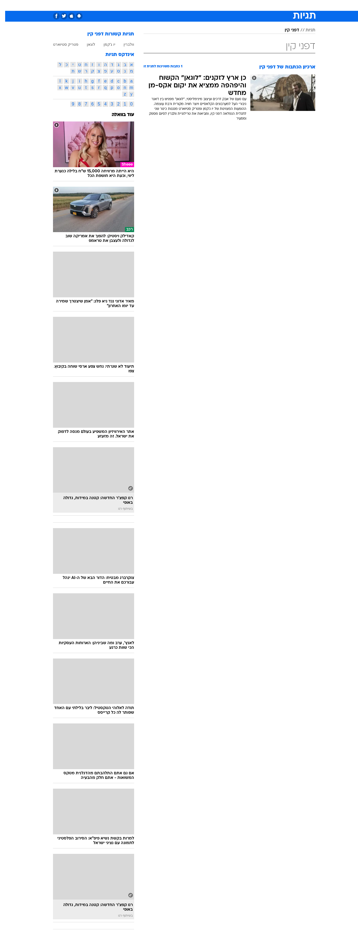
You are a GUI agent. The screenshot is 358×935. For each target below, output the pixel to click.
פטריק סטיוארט (60, 44)
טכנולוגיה (137, 5)
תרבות (238, 5)
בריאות (176, 5)
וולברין (123, 44)
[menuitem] (271, 5)
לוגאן (86, 44)
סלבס (222, 5)
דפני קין (287, 30)
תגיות (305, 30)
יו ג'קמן (104, 44)
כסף (206, 5)
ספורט (256, 5)
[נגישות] (7, 5)
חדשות (274, 5)
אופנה (117, 5)
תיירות (157, 5)
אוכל (192, 5)
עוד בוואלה (118, 115)
